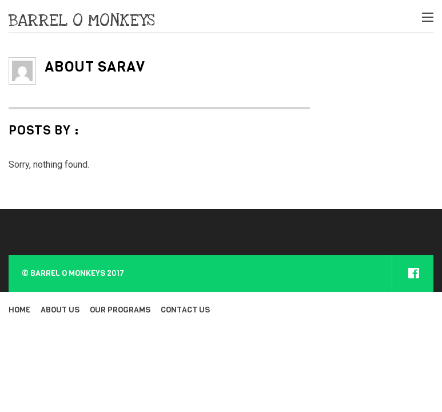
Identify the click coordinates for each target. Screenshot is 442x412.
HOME (19, 309)
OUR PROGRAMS (120, 309)
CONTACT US (185, 309)
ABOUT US (60, 309)
